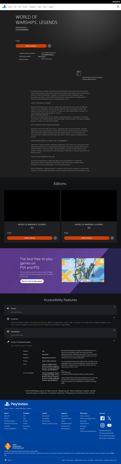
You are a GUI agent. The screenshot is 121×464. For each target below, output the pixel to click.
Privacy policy (70, 460)
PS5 (15, 7)
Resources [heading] (83, 413)
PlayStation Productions (10, 423)
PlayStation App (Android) (106, 433)
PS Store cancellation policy (87, 418)
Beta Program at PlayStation (107, 438)
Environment (45, 416)
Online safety (46, 421)
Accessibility (45, 418)
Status (63, 421)
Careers (6, 418)
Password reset (65, 426)
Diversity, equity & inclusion (50, 423)
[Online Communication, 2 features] (60, 343)
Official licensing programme (88, 431)
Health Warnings (65, 372)
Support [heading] (64, 413)
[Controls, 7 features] (60, 321)
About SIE (7, 416)
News (39, 7)
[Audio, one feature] (60, 310)
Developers (83, 426)
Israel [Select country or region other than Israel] (8, 460)
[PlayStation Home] (4, 7)
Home (6, 408)
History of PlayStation (10, 428)
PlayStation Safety (66, 418)
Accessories (33, 7)
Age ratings (83, 421)
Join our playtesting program (107, 436)
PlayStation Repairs (66, 423)
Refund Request (65, 428)
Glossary (82, 428)
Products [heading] (26, 413)
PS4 (20, 7)
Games (10, 7)
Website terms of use (81, 460)
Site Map (90, 460)
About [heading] (6, 413)
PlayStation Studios (9, 421)
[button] (48, 55)
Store (44, 7)
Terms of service (84, 416)
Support (51, 7)
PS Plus (25, 7)
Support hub (64, 416)
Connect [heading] (102, 413)
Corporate (7, 426)
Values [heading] (44, 413)
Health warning (84, 423)
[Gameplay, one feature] (60, 333)
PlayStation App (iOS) (105, 430)
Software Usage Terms (110, 460)
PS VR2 (25, 421)
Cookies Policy (99, 460)
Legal (63, 460)
